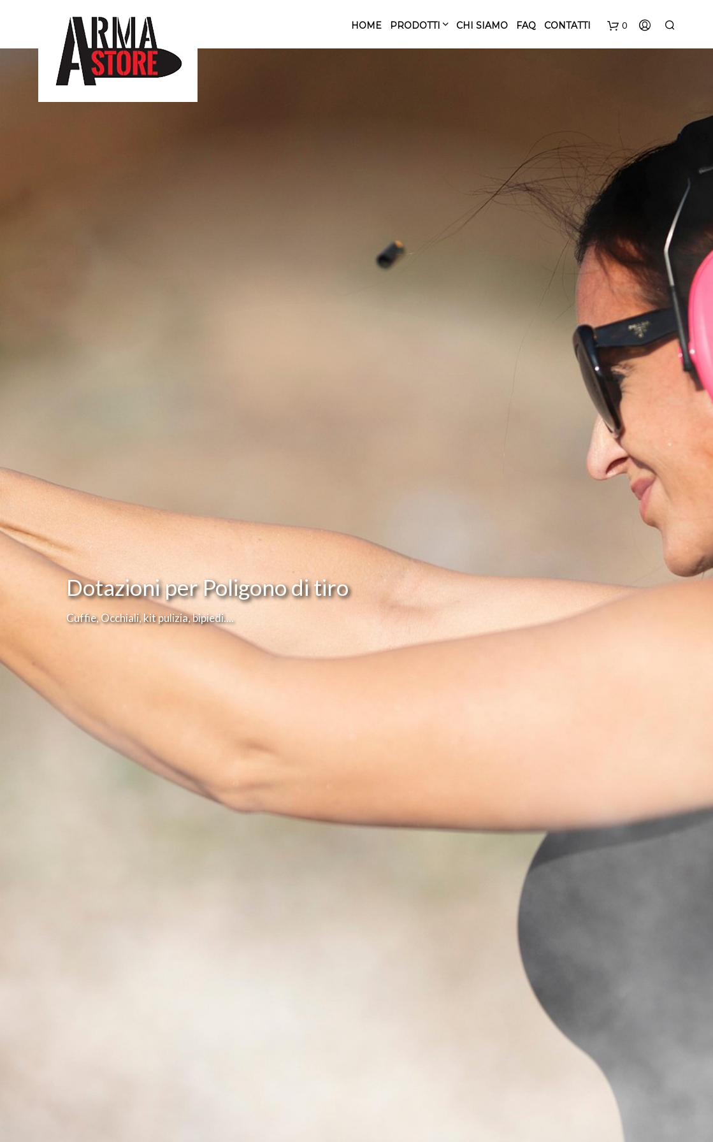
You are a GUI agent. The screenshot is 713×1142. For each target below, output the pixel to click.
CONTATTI (567, 25)
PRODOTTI (415, 25)
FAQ (526, 25)
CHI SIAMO (482, 25)
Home (366, 25)
